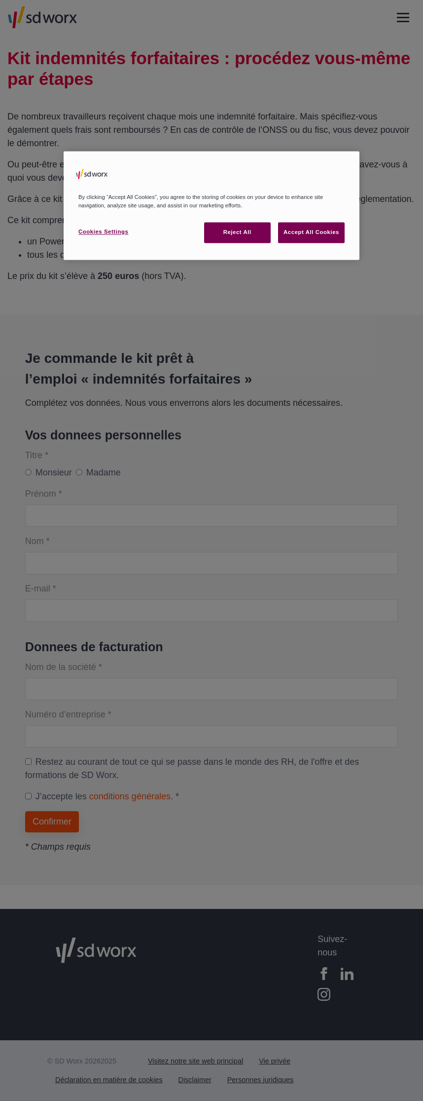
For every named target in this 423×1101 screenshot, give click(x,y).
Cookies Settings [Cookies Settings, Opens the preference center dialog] (103, 232)
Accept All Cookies (311, 232)
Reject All (237, 232)
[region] (211, 205)
